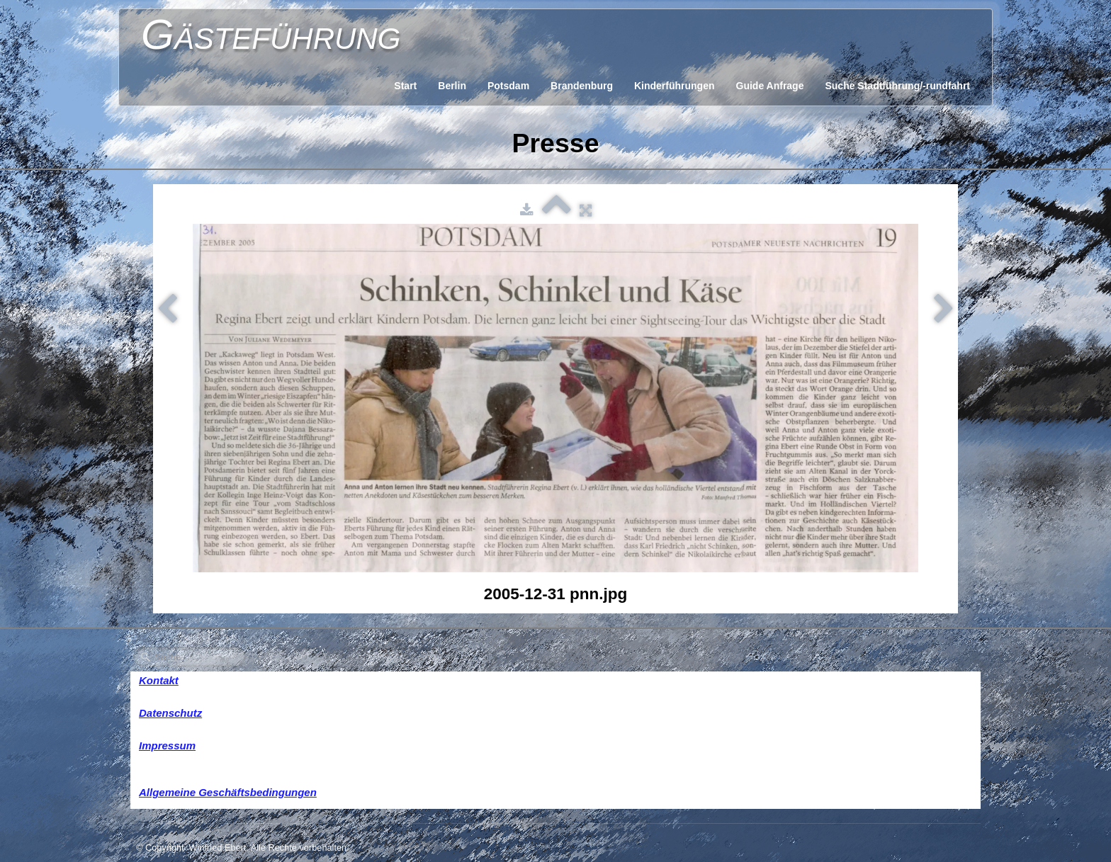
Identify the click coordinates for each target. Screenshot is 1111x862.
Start (405, 85)
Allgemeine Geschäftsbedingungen (228, 792)
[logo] (270, 32)
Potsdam (508, 85)
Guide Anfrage (770, 85)
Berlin (452, 85)
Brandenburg (582, 85)
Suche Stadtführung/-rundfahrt (897, 85)
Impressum (167, 745)
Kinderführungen (674, 85)
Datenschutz (170, 713)
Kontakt (159, 680)
